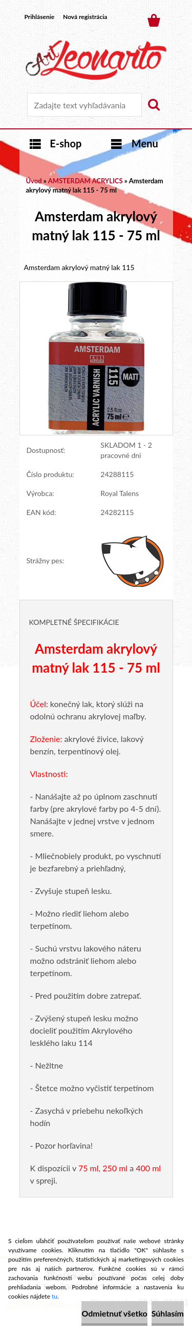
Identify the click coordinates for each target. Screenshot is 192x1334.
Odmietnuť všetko (114, 1313)
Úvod (34, 181)
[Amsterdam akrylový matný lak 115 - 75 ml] (96, 286)
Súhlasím (168, 1313)
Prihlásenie (40, 17)
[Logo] (96, 60)
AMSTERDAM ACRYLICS (85, 181)
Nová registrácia (85, 17)
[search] (153, 105)
